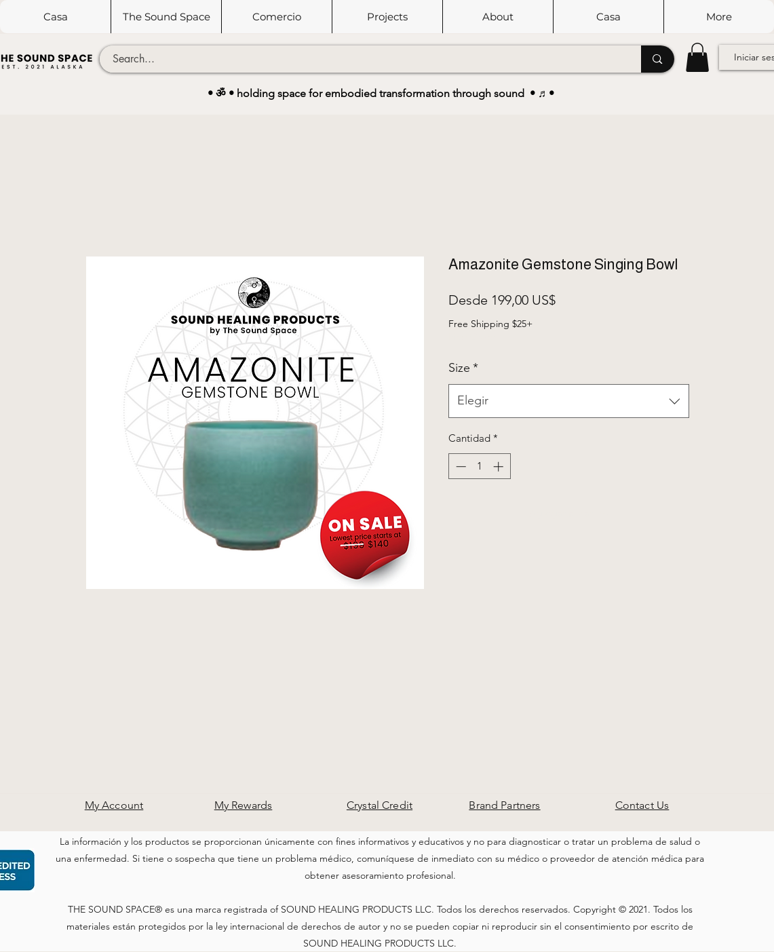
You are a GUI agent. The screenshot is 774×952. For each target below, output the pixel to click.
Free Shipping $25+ (490, 324)
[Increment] (499, 466)
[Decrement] (459, 466)
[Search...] (363, 59)
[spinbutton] (479, 466)
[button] (166, 16)
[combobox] (568, 401)
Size (463, 367)
